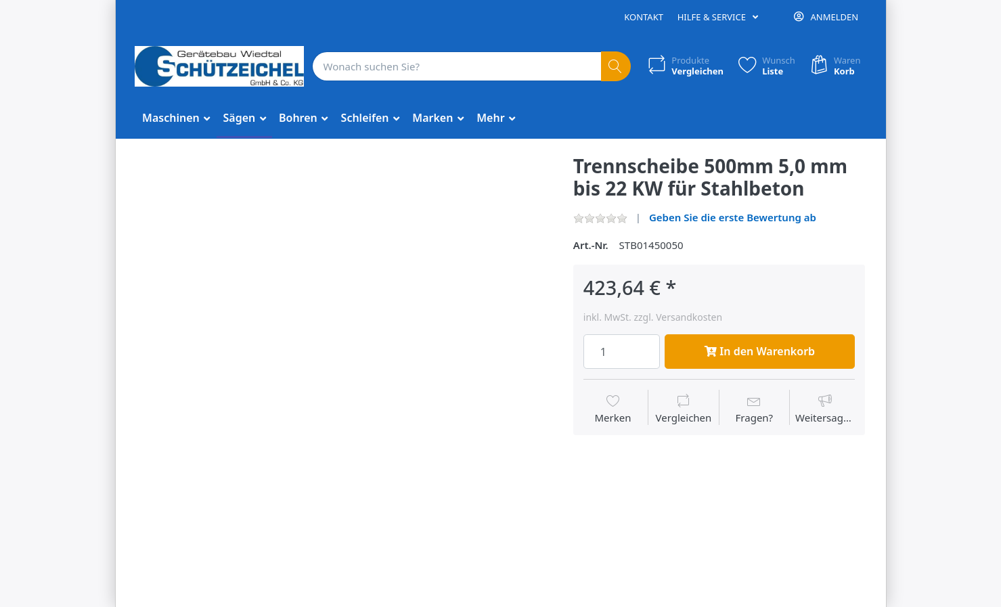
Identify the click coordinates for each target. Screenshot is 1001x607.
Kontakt (643, 17)
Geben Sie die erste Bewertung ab (732, 217)
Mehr (492, 117)
